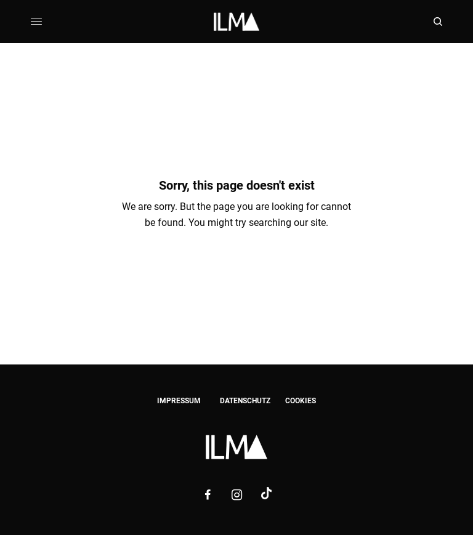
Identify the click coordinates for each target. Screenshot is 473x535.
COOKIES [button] (300, 400)
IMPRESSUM (179, 400)
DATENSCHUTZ (245, 400)
